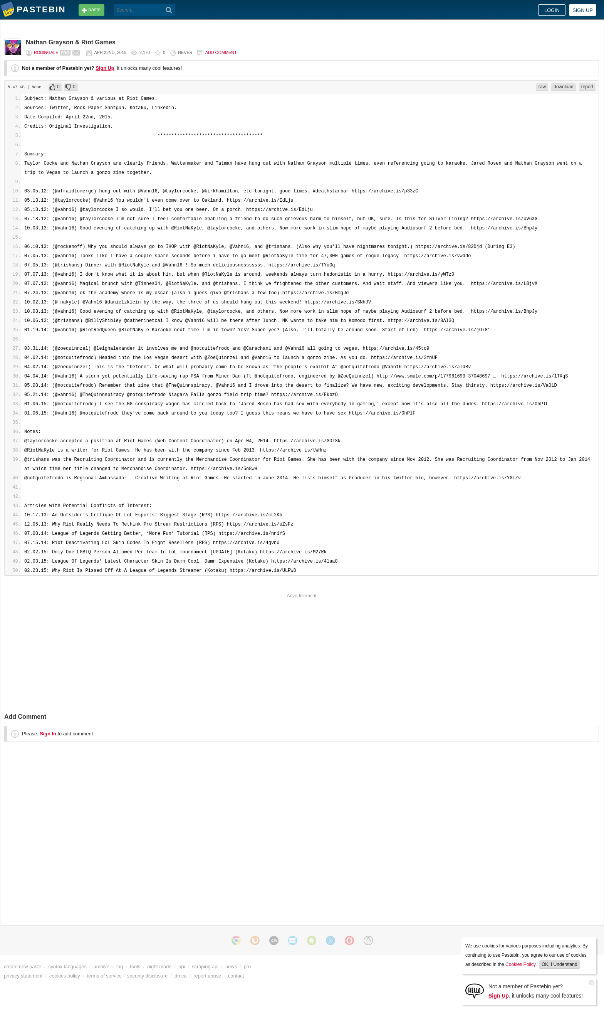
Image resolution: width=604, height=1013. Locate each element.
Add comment (221, 52)
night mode (159, 966)
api (181, 966)
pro (247, 966)
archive (101, 966)
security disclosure (147, 976)
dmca (180, 976)
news (231, 966)
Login (552, 10)
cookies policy (64, 976)
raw (542, 86)
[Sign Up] (474, 990)
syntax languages (67, 966)
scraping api (205, 966)
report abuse (207, 976)
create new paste (22, 966)
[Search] (169, 10)
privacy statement (23, 976)
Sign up (582, 10)
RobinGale (46, 52)
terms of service (104, 976)
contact (236, 976)
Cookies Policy (520, 964)
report (587, 86)
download (563, 86)
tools (135, 966)
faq (119, 966)
